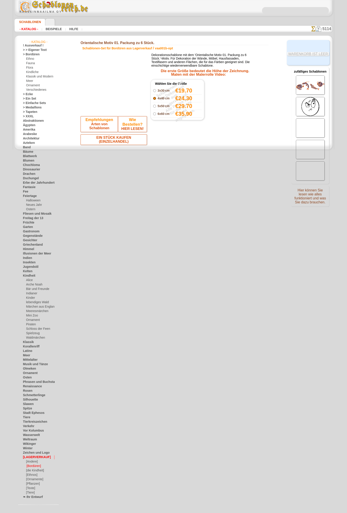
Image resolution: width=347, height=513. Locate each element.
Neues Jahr (33, 205)
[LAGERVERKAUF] (34, 457)
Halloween (32, 200)
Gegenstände (31, 236)
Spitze (27, 409)
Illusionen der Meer (34, 254)
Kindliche (31, 72)
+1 (187, 161)
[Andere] (31, 462)
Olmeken (28, 369)
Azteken (28, 143)
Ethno (29, 59)
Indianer (31, 293)
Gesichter (29, 240)
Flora (29, 68)
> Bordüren (29, 54)
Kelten (27, 271)
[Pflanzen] (32, 484)
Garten (27, 227)
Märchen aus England (39, 307)
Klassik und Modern (38, 77)
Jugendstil (29, 267)
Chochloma (30, 165)
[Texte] (30, 488)
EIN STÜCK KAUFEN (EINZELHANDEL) (114, 134)
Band (26, 147)
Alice (29, 280)
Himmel (27, 249)
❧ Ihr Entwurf (31, 497)
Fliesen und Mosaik (34, 214)
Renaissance (30, 386)
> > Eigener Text (32, 50)
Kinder (30, 298)
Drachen (28, 174)
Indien (27, 258)
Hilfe (67, 29)
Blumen (27, 161)
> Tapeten (28, 112)
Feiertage (28, 196)
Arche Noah (33, 285)
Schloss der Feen (36, 329)
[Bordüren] (33, 466)
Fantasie (28, 187)
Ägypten (28, 125)
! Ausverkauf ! (31, 46)
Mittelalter (29, 360)
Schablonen (28, 22)
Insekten (28, 262)
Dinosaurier (30, 170)
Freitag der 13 (31, 218)
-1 (159, 161)
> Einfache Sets (32, 103)
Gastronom (30, 231)
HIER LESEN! (132, 125)
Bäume (27, 152)
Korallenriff (30, 347)
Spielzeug (31, 333)
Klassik (27, 342)
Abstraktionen (31, 121)
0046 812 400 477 (183, 213)
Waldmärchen (34, 338)
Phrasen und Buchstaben (38, 382)
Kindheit (28, 276)
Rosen (27, 391)
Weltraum (29, 440)
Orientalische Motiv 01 (223, 95)
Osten (26, 378)
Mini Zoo (31, 316)
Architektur (30, 139)
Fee (25, 192)
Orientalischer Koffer (223, 90)
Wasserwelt (30, 435)
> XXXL (27, 116)
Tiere (26, 417)
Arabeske (28, 134)
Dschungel (29, 178)
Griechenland (31, 245)
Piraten (30, 324)
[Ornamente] (34, 479)
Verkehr (27, 426)
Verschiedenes (34, 90)
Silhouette (29, 400)
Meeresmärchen (36, 311)
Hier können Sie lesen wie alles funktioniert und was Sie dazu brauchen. (310, 197)
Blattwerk (29, 156)
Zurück (173, 161)
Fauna (30, 63)
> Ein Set (28, 99)
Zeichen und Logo (33, 453)
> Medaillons (30, 108)
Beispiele (49, 29)
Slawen (27, 404)
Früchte (28, 223)
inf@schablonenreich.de (173, 240)
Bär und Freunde (36, 289)
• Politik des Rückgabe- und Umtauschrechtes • (173, 262)
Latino (27, 351)
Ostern (30, 209)
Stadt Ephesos (32, 413)
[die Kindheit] (34, 470)
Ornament (32, 85)
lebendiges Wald (36, 302)
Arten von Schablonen (100, 125)
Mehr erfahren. (209, 509)
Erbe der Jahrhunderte (36, 183)
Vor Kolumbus (31, 431)
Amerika (28, 130)
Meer (29, 81)
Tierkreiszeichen (32, 422)
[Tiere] (30, 493)
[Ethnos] (31, 475)
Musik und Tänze (33, 364)
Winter (27, 448)
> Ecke (26, 94)
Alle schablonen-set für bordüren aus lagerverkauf (173, 171)
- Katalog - (27, 29)
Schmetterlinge (32, 395)
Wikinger (28, 444)
